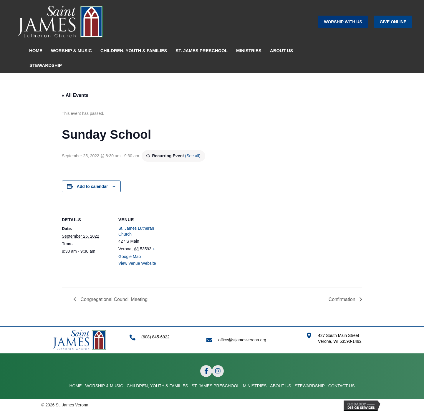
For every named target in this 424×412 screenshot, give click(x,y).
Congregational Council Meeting (113, 299)
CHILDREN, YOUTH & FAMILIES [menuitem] (133, 50)
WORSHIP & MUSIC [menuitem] (71, 50)
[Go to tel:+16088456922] (162, 340)
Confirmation (343, 299)
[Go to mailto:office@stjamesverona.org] (250, 340)
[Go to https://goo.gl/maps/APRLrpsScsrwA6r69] (344, 341)
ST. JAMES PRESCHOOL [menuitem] (201, 50)
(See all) (193, 155)
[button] (343, 22)
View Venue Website (137, 263)
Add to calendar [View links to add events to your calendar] (92, 186)
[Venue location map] (206, 242)
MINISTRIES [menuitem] (248, 50)
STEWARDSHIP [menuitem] (45, 65)
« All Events (75, 95)
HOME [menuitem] (35, 50)
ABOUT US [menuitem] (281, 50)
